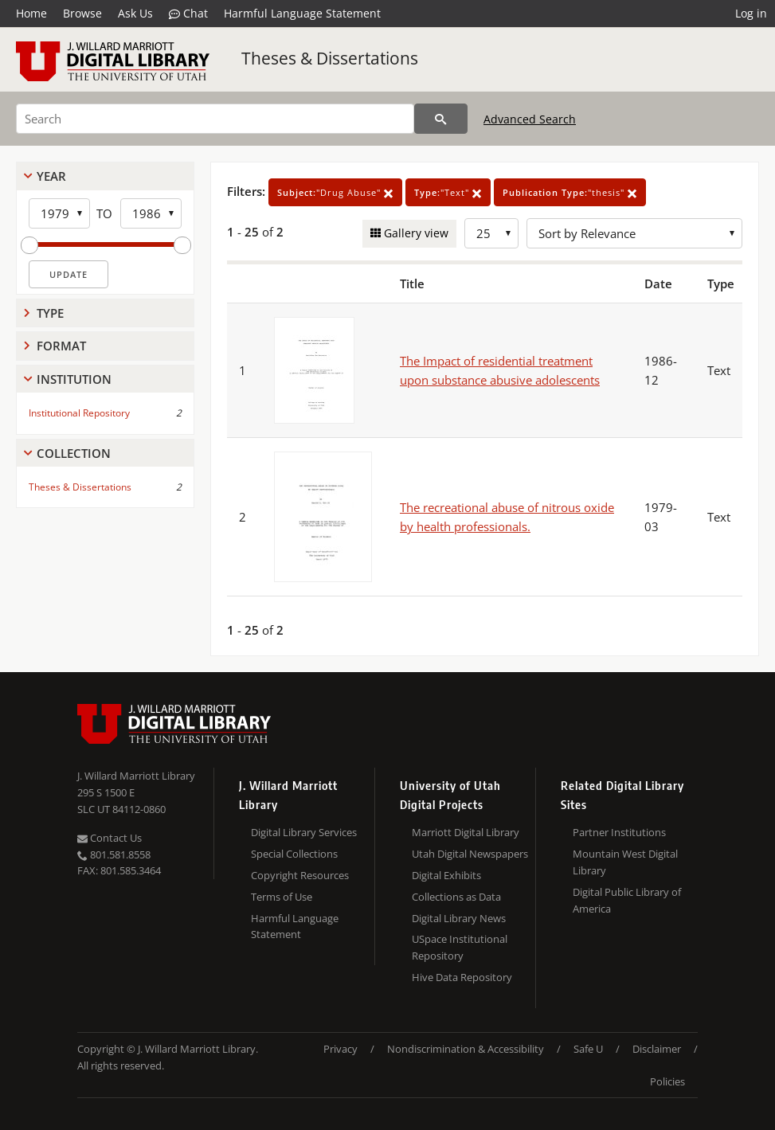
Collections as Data (456, 897)
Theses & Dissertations (329, 58)
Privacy (340, 1049)
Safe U (588, 1049)
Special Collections (294, 854)
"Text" (448, 192)
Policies (667, 1081)
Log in (751, 13)
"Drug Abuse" (335, 192)
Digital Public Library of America (627, 900)
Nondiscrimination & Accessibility (465, 1049)
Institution (74, 379)
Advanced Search (529, 119)
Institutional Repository (79, 413)
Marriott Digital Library (465, 832)
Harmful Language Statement (302, 13)
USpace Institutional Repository (459, 947)
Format (61, 346)
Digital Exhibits (446, 875)
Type (50, 313)
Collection (74, 453)
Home (31, 13)
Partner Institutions (619, 832)
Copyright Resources (300, 875)
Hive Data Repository (462, 977)
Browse (82, 13)
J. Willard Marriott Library (136, 775)
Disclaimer (656, 1049)
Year (51, 176)
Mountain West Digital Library (625, 862)
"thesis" (570, 192)
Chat (188, 14)
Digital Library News (459, 918)
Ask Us (135, 13)
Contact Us (109, 838)
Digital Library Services (304, 832)
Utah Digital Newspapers (470, 854)
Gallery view (414, 232)
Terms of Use (281, 897)
